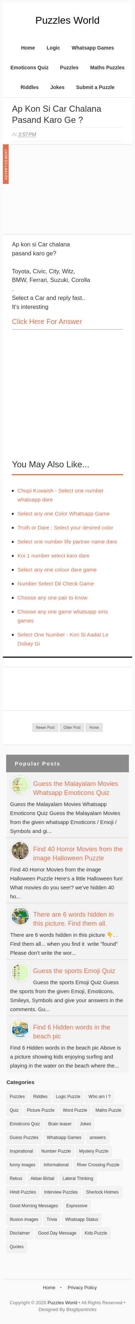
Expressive (76, 1205)
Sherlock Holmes (102, 1192)
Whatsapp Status (81, 1219)
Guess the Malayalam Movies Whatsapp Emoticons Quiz (75, 788)
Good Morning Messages (34, 1205)
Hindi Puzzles (23, 1192)
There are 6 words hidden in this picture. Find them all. (73, 919)
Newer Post (45, 728)
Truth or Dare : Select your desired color (65, 527)
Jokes (57, 87)
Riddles (30, 87)
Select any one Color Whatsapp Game (64, 513)
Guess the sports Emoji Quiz (74, 971)
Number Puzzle (56, 1151)
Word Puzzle (75, 1110)
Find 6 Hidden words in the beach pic (71, 1032)
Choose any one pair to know (52, 597)
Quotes (17, 1246)
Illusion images (24, 1219)
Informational (56, 1164)
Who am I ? (100, 1096)
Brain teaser (60, 1123)
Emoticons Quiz (29, 67)
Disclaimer (20, 1233)
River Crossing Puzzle (98, 1164)
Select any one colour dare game (57, 569)
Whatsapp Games (93, 48)
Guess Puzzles (24, 1137)
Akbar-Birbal (42, 1178)
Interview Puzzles (61, 1192)
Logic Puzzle (68, 1096)
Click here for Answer (47, 321)
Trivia (51, 1219)
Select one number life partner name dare (67, 541)
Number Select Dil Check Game (56, 583)
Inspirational (21, 1151)
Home (28, 48)
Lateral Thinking (78, 1178)
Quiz (14, 1110)
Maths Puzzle (108, 1110)
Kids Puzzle (96, 1233)
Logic (53, 48)
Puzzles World (67, 20)
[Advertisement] (66, 193)
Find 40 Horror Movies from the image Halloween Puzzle (78, 854)
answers (98, 1137)
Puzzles (69, 67)
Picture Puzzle (41, 1110)
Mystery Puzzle (93, 1151)
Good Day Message (57, 1233)
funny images (22, 1164)
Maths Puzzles (107, 67)
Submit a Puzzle (95, 87)
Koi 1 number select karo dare (54, 555)
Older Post (71, 728)
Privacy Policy (82, 1287)
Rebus (16, 1178)
